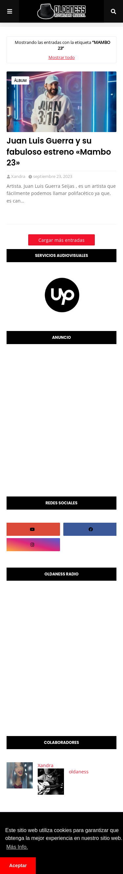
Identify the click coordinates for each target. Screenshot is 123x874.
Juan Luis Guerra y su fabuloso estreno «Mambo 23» (59, 151)
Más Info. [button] (17, 847)
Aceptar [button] (18, 865)
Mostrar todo (62, 57)
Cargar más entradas (61, 240)
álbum (20, 80)
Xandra (18, 176)
